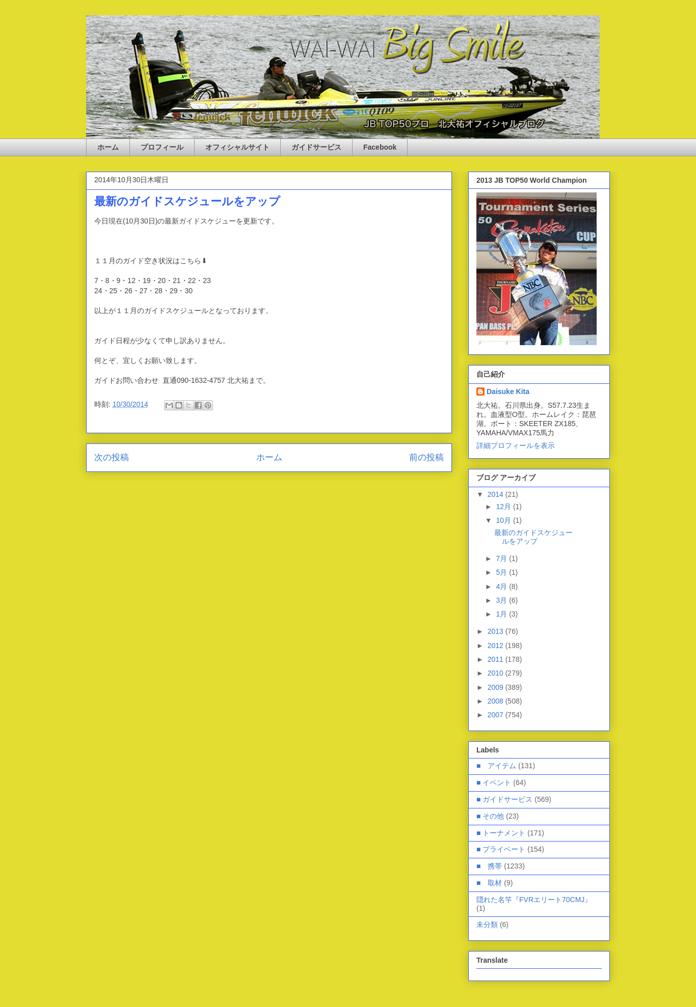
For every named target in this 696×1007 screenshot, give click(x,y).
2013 (496, 631)
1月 (502, 614)
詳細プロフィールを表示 (515, 445)
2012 (496, 645)
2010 (496, 673)
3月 (502, 600)
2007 (496, 715)
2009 (496, 687)
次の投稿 (111, 457)
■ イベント (493, 782)
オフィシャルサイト (237, 147)
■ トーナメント (500, 833)
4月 (502, 586)
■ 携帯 (489, 866)
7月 (502, 558)
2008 (496, 701)
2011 (496, 659)
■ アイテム (496, 766)
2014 (496, 494)
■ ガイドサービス (504, 799)
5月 (502, 572)
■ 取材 (489, 883)
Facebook (379, 147)
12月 (504, 506)
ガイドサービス (316, 147)
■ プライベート (500, 849)
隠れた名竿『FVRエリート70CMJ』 (534, 900)
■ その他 (490, 816)
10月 (504, 520)
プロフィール (162, 147)
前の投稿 (426, 457)
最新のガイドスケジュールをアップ (533, 536)
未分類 (487, 924)
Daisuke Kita (508, 391)
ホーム (108, 147)
